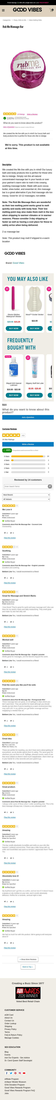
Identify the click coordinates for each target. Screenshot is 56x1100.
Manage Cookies (12, 1038)
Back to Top (28, 967)
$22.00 (35, 321)
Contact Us (9, 1020)
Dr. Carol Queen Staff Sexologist (18, 1060)
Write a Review (32, 114)
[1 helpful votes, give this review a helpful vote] (5, 622)
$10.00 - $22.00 (13, 389)
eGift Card (9, 1015)
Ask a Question (9, 127)
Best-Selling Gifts (35, 20)
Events (7, 1055)
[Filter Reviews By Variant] (26, 499)
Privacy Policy (10, 1029)
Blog (6, 1052)
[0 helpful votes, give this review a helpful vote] (5, 533)
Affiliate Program (12, 1079)
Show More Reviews (27, 959)
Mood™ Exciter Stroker (35, 315)
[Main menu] (3, 10)
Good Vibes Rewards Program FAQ (20, 1090)
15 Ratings (21, 114)
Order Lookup (10, 1023)
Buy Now (13, 328)
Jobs (7, 1093)
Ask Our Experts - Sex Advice (17, 1057)
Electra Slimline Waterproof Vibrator (13, 316)
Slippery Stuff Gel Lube (34, 383)
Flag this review (9, 538)
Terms (7, 1032)
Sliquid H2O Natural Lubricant (13, 384)
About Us (8, 1018)
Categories (7, 20)
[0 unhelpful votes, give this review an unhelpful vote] (11, 533)
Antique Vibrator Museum (15, 1082)
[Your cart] (51, 10)
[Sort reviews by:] (26, 494)
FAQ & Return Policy (13, 1035)
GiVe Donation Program (15, 1085)
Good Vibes (18, 263)
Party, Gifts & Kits (20, 20)
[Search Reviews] (28, 486)
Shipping (8, 1026)
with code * (28, 2)
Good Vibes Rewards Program (17, 1087)
